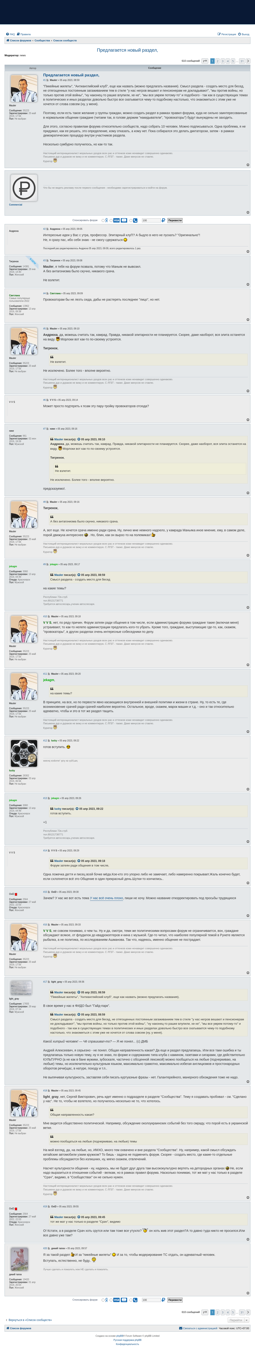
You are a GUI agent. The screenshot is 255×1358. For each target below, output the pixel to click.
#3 (44, 260)
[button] (204, 61)
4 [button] (228, 61)
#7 (44, 429)
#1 (44, 80)
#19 (45, 1206)
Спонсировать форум (85, 220)
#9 (44, 564)
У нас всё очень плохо (106, 898)
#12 (45, 740)
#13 (45, 798)
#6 (44, 400)
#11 (45, 674)
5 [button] (233, 61)
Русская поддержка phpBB (127, 1340)
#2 (44, 229)
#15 (45, 892)
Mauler (58, 439)
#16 (45, 924)
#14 (45, 850)
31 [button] (242, 61)
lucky (58, 808)
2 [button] (217, 61)
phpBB (119, 1336)
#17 (45, 982)
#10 (45, 616)
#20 (45, 1248)
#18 (45, 1090)
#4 (44, 293)
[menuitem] (10, 34)
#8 (44, 502)
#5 (44, 328)
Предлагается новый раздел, (127, 50)
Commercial (15, 204)
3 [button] (223, 61)
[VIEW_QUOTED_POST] (79, 439)
